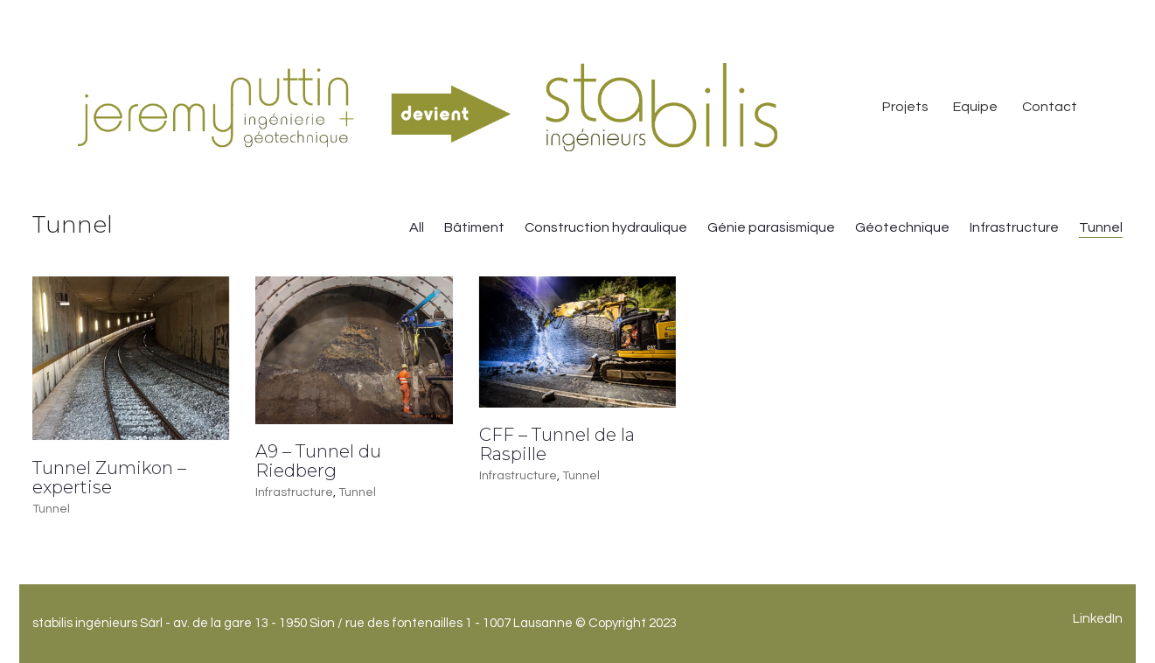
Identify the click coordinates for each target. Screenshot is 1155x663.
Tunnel (1101, 227)
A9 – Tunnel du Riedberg (318, 461)
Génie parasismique (771, 227)
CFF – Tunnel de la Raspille (557, 444)
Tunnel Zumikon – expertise (109, 477)
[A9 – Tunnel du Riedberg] (353, 350)
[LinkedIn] (1098, 619)
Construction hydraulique (606, 227)
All (416, 227)
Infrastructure (1014, 227)
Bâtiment (474, 227)
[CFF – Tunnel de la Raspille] (577, 342)
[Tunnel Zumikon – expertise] (130, 358)
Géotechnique (902, 227)
